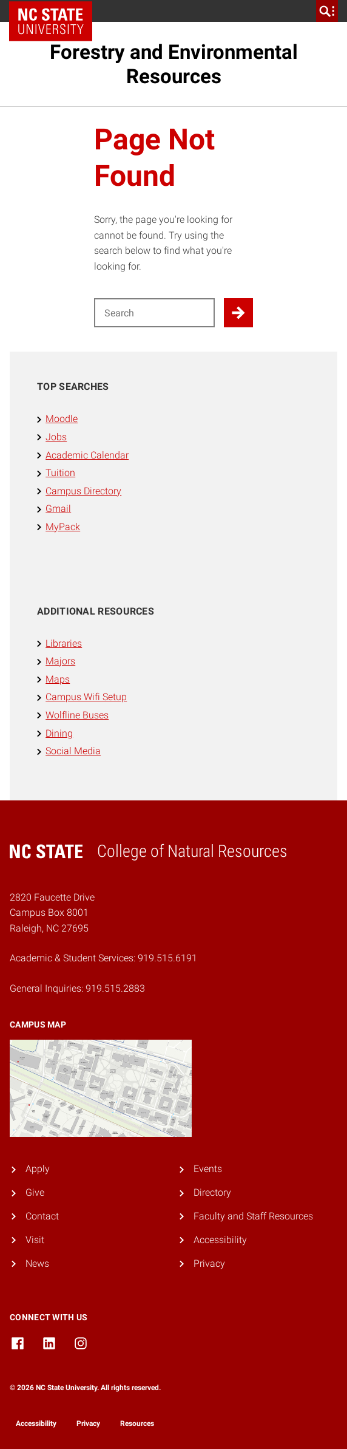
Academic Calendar (87, 455)
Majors (60, 661)
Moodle (61, 418)
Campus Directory (83, 491)
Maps (57, 679)
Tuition (60, 473)
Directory (212, 1192)
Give (34, 1192)
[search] (327, 11)
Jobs (56, 437)
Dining (59, 733)
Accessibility (220, 1240)
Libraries (63, 643)
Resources (137, 1423)
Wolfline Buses (77, 715)
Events (208, 1169)
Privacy (209, 1263)
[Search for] (154, 312)
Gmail (58, 508)
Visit (34, 1240)
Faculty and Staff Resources (253, 1216)
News (37, 1263)
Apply (37, 1169)
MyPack (62, 527)
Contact (42, 1216)
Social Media (73, 751)
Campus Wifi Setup (86, 697)
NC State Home (55, 11)
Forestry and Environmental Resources (174, 64)
